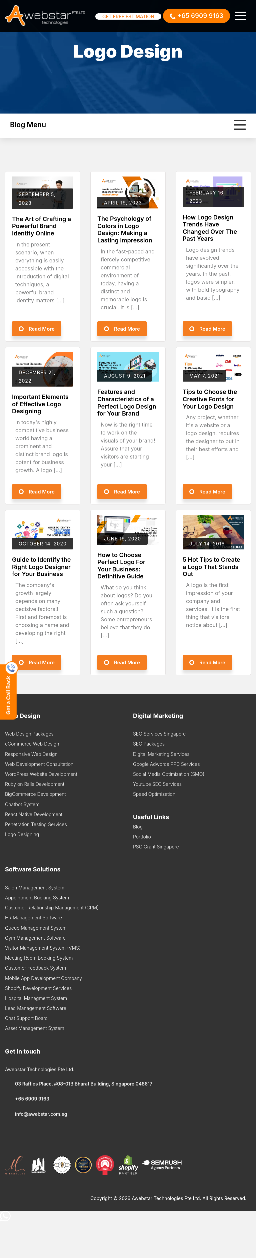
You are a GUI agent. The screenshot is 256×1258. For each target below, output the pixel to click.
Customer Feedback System (35, 968)
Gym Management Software (35, 938)
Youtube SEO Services (157, 784)
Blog (138, 826)
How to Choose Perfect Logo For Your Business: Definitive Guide (121, 565)
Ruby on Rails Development (34, 784)
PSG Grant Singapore (156, 846)
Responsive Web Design (31, 754)
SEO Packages (149, 744)
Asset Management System (34, 1028)
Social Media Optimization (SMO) (168, 774)
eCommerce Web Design (32, 744)
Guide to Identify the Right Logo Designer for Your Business (41, 566)
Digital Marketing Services (161, 754)
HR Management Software (33, 917)
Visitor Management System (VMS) (43, 948)
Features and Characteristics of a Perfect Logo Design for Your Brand (126, 402)
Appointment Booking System (37, 897)
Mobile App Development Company (43, 978)
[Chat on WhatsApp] (5, 1219)
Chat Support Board (26, 1018)
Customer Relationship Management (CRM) (52, 907)
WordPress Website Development (41, 774)
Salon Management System (34, 887)
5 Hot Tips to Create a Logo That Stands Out (211, 566)
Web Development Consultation (39, 764)
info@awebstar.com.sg (36, 1114)
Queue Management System (36, 928)
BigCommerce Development (35, 794)
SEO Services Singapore (159, 734)
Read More (42, 329)
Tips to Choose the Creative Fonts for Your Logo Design (210, 399)
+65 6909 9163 (27, 1099)
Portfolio (142, 836)
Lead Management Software (35, 1008)
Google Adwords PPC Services (166, 764)
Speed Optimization (154, 794)
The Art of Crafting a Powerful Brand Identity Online (41, 226)
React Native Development (33, 814)
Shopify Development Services (38, 988)
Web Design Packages (29, 734)
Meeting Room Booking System (39, 958)
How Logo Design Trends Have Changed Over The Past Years (210, 228)
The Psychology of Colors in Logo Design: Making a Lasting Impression (124, 229)
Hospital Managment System (36, 998)
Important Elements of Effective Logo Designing (40, 404)
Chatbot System (22, 804)
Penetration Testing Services (36, 824)
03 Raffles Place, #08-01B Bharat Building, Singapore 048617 (78, 1084)
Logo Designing (22, 834)
